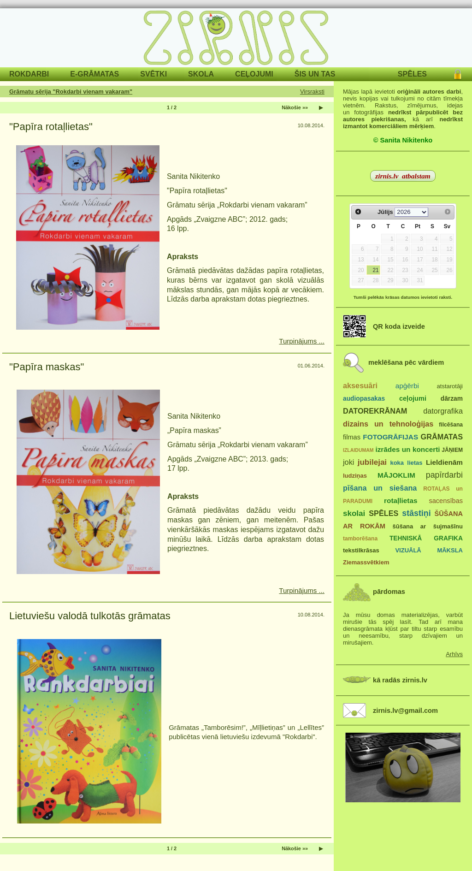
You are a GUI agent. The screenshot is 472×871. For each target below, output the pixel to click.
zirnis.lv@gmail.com (405, 710)
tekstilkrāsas (361, 550)
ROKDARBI (29, 74)
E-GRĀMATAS (94, 74)
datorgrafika (443, 411)
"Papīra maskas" (46, 367)
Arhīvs (454, 654)
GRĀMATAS (442, 437)
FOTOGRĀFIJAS (390, 437)
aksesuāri (360, 385)
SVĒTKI (153, 74)
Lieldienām (444, 462)
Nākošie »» (295, 107)
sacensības (446, 500)
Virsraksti (312, 91)
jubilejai (372, 462)
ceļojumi (412, 398)
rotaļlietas (400, 500)
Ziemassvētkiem (366, 562)
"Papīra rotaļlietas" (51, 126)
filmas (351, 437)
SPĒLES (412, 74)
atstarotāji (450, 386)
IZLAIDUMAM (358, 450)
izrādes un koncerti (407, 449)
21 (375, 270)
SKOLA (201, 74)
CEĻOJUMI (254, 74)
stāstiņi (416, 513)
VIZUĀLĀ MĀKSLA (429, 550)
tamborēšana (360, 538)
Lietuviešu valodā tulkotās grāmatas (90, 616)
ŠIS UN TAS (315, 74)
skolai (354, 513)
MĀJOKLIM (396, 475)
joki (348, 462)
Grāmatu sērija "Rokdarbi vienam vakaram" (70, 91)
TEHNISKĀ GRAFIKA (426, 538)
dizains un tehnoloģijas (388, 424)
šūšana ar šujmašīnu (427, 526)
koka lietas (406, 462)
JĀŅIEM (452, 450)
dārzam (452, 398)
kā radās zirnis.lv (400, 680)
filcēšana (451, 424)
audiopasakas (364, 398)
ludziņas (355, 475)
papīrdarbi (444, 475)
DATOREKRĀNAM (375, 411)
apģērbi (407, 386)
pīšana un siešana (380, 488)
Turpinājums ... (301, 341)
